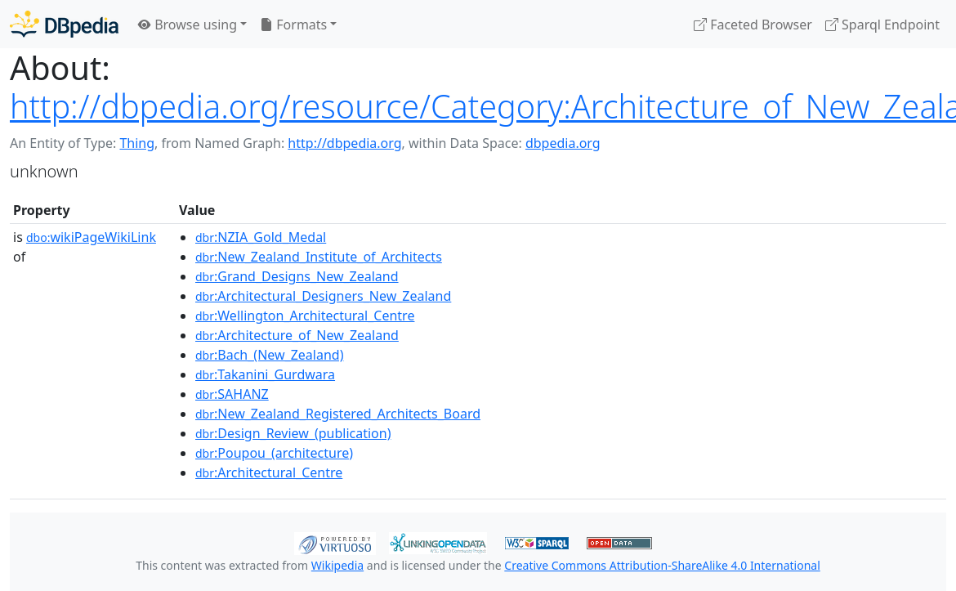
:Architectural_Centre (268, 472)
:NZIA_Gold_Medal (260, 237)
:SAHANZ (232, 394)
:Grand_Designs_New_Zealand (297, 276)
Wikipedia (337, 565)
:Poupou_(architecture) (274, 453)
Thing (136, 143)
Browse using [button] (187, 25)
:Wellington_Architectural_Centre (304, 316)
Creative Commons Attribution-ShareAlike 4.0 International (662, 565)
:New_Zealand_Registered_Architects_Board (337, 414)
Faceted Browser (753, 25)
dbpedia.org (563, 143)
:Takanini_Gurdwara (265, 374)
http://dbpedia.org (344, 143)
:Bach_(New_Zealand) (269, 355)
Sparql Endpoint (882, 25)
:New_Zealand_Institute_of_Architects (318, 257)
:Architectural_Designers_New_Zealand (323, 296)
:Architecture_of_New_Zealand (297, 335)
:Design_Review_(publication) (293, 433)
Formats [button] (293, 25)
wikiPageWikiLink (91, 237)
